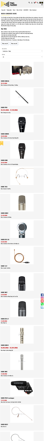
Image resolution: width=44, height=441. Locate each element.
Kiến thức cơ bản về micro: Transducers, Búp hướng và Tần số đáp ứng (15, 40)
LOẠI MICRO (25, 10)
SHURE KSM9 (4, 160)
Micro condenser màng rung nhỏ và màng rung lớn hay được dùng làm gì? (16, 31)
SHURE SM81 (4, 372)
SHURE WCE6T (4, 424)
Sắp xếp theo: (4, 48)
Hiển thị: (3, 54)
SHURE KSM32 (4, 213)
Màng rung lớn (5, 43)
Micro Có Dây (19, 10)
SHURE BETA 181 (5, 239)
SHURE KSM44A (5, 81)
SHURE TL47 (4, 266)
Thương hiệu (9, 10)
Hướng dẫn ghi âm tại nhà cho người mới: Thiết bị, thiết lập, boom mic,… (15, 36)
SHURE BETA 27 (5, 319)
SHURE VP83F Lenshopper (7, 398)
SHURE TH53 (4, 187)
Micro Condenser (33, 10)
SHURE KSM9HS (5, 134)
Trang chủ (3, 10)
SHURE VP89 (4, 107)
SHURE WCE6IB (4, 435)
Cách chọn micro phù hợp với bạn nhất (8, 35)
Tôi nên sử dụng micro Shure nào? (8, 38)
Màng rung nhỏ (14, 43)
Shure (14, 10)
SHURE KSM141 (5, 345)
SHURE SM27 (4, 292)
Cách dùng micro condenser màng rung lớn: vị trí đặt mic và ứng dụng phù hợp (17, 33)
